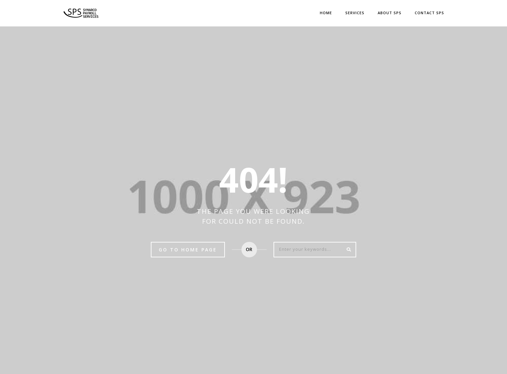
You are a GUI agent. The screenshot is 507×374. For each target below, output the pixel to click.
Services (354, 12)
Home (326, 12)
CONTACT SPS (429, 12)
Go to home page (188, 249)
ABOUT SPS (389, 12)
